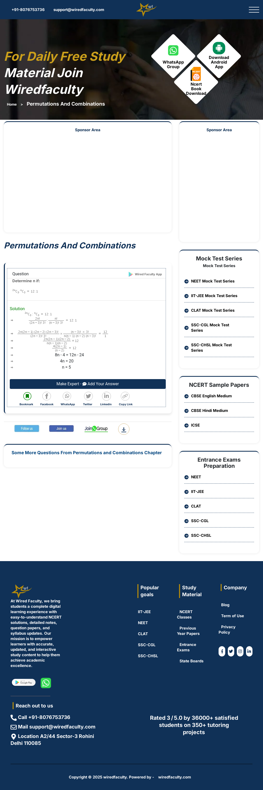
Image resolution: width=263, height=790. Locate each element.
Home (12, 104)
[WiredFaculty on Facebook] (222, 651)
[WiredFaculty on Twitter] (231, 651)
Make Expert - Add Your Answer (88, 383)
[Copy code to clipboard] (127, 399)
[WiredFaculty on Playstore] (23, 682)
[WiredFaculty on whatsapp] (46, 682)
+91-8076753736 (25, 9)
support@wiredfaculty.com (76, 9)
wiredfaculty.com (174, 777)
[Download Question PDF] (123, 429)
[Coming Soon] (249, 651)
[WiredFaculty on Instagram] (240, 651)
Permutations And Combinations (66, 104)
